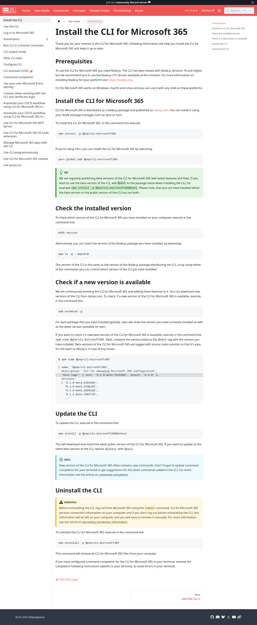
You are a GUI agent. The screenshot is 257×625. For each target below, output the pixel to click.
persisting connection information (105, 522)
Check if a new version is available (229, 38)
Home (26, 10)
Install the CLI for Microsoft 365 (228, 28)
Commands (61, 10)
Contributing (122, 10)
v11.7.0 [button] (190, 10)
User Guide (41, 10)
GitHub (208, 10)
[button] (26, 39)
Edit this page (66, 579)
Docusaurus (36, 617)
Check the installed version (226, 33)
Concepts (79, 10)
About (139, 10)
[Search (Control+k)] (239, 10)
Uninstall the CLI (220, 49)
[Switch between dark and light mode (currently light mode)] (219, 10)
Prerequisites (219, 23)
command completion (113, 475)
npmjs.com (161, 110)
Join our (128, 2)
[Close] (252, 2)
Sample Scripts (99, 10)
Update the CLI (220, 43)
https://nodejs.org (120, 80)
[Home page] (58, 21)
